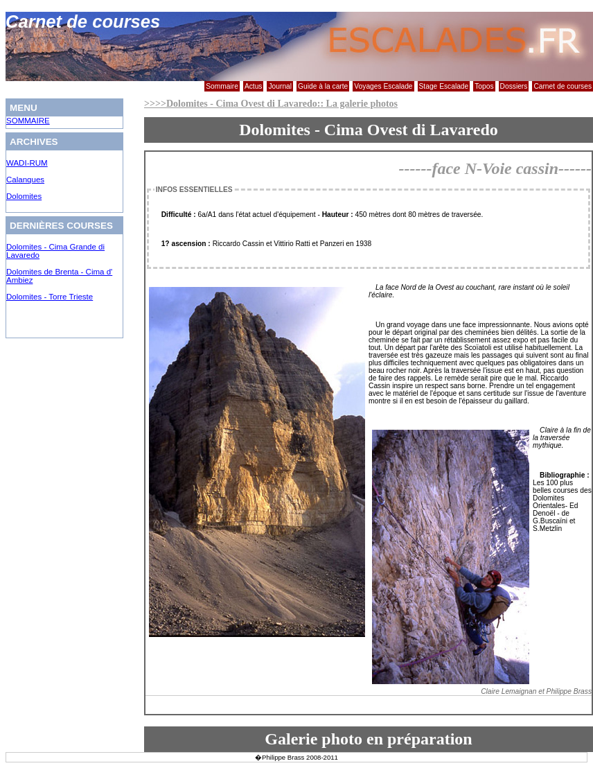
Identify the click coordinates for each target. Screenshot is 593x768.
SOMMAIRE (28, 120)
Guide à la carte (323, 86)
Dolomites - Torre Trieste (49, 297)
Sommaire (222, 86)
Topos (484, 86)
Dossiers (514, 86)
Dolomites (24, 196)
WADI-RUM (27, 163)
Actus (254, 86)
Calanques (25, 179)
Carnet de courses (562, 86)
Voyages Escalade (383, 86)
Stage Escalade (444, 86)
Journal (280, 86)
